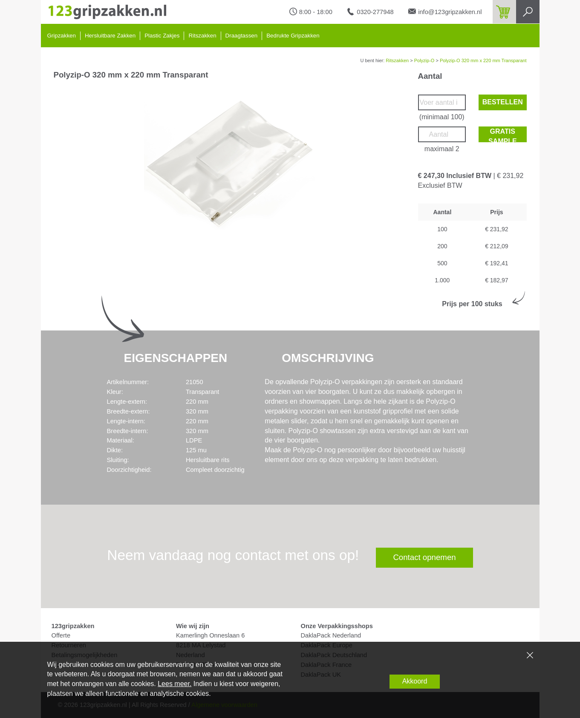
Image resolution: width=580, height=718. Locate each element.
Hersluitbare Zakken (110, 35)
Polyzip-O (424, 60)
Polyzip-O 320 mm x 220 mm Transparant (483, 60)
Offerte (61, 635)
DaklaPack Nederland (331, 635)
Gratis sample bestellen (502, 135)
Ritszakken (202, 35)
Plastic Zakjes (161, 35)
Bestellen (502, 102)
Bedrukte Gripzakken (292, 35)
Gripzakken (61, 35)
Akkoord (414, 681)
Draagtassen (241, 35)
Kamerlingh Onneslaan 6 (210, 635)
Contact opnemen (424, 557)
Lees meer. (174, 683)
